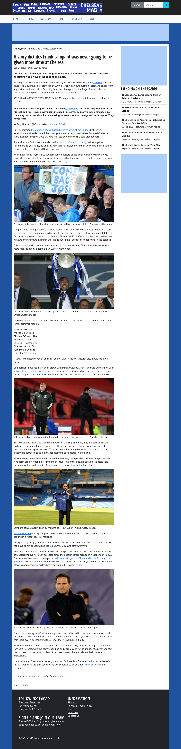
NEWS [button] (16, 19)
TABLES (63, 19)
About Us (72, 702)
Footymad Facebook (29, 702)
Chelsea (97, 82)
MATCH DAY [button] (46, 19)
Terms (71, 709)
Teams (136, 4)
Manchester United (26, 371)
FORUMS (31, 19)
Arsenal (82, 367)
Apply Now (54, 724)
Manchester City (22, 533)
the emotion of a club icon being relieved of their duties (60, 129)
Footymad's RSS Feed (30, 709)
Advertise (73, 712)
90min (26, 685)
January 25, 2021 (57, 124)
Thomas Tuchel (93, 664)
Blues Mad (34, 48)
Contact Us (73, 715)
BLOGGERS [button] (77, 19)
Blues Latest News (52, 48)
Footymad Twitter (28, 705)
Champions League (78, 142)
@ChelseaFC (72, 108)
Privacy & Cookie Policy (80, 705)
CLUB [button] (92, 19)
